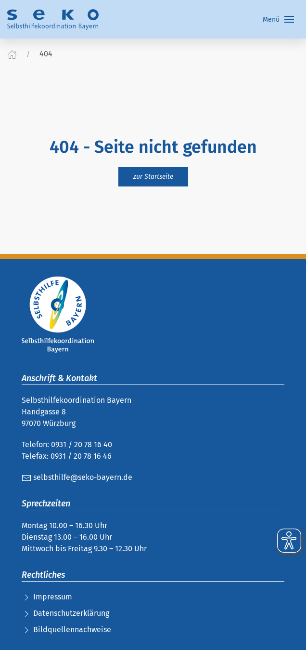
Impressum (52, 596)
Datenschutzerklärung (71, 613)
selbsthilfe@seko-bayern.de (77, 477)
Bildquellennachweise (72, 629)
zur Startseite (153, 176)
